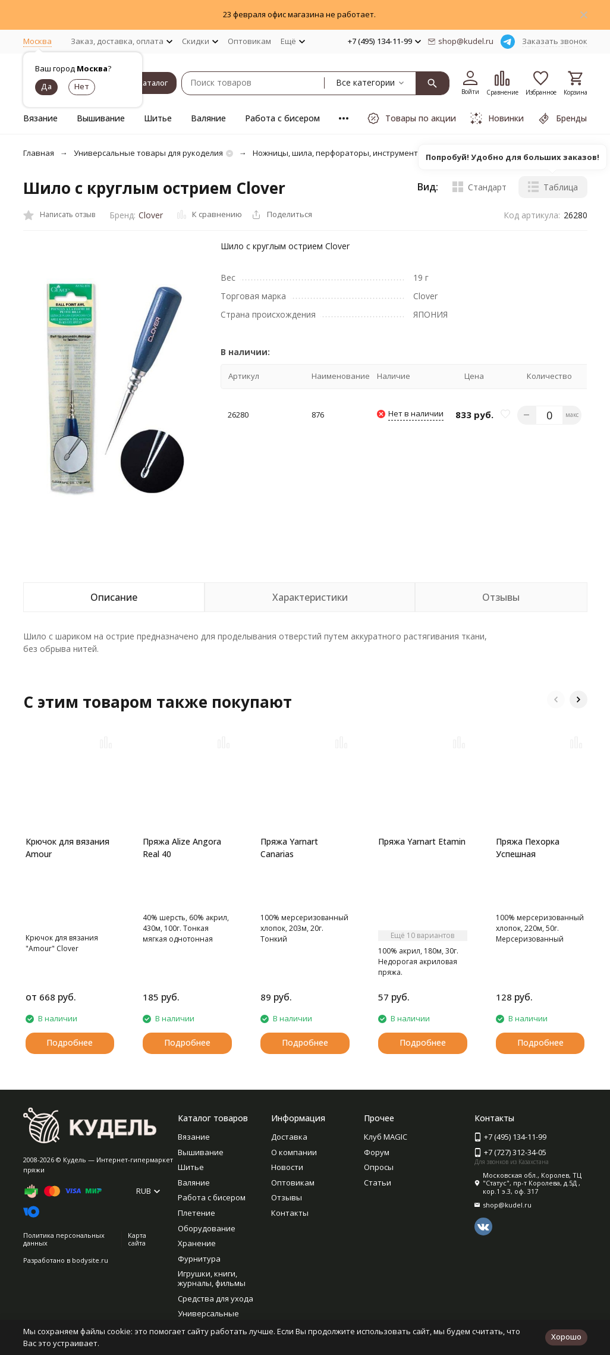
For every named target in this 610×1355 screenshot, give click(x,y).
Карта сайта (137, 1239)
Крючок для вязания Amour (67, 848)
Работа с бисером (282, 118)
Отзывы (286, 1197)
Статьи (377, 1182)
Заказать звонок (554, 41)
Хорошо (566, 1336)
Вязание (40, 118)
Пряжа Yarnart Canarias (289, 848)
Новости (287, 1167)
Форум (376, 1152)
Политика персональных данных (64, 1239)
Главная (38, 153)
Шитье (158, 118)
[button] (556, 699)
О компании (294, 1152)
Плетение (196, 1212)
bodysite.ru (90, 1260)
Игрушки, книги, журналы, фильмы (212, 1278)
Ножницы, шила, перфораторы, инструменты (338, 153)
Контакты (290, 1212)
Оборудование (206, 1228)
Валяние (208, 118)
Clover (151, 215)
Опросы (379, 1167)
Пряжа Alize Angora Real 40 (182, 848)
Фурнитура (199, 1258)
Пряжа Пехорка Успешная (527, 848)
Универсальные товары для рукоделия (148, 153)
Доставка (289, 1136)
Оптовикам (249, 41)
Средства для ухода (215, 1298)
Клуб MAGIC (385, 1136)
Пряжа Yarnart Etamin (422, 841)
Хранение (197, 1243)
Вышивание (101, 118)
